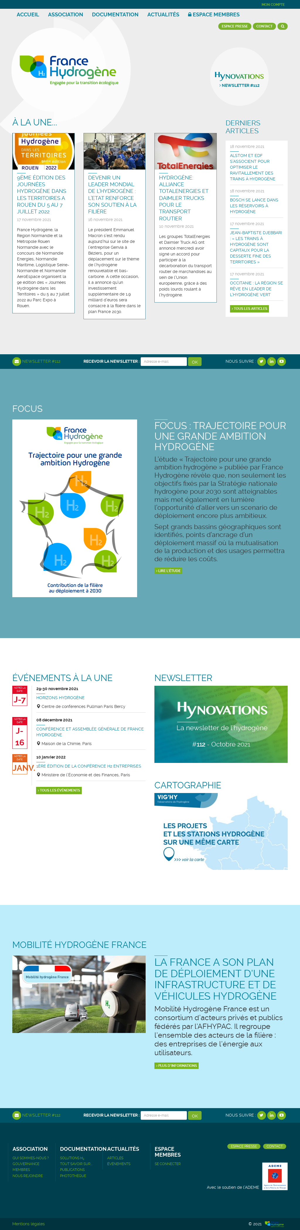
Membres (21, 1170)
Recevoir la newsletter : (111, 361)
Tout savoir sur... (76, 1164)
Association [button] (65, 14)
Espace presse (235, 26)
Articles (115, 1158)
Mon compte (273, 5)
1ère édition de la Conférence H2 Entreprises (88, 766)
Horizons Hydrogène (60, 697)
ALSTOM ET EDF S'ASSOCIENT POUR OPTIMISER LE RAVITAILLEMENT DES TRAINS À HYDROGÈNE (252, 167)
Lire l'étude (168, 571)
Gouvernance (26, 1164)
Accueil (28, 14)
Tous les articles (249, 309)
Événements (118, 1164)
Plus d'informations (176, 1066)
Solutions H (72, 1158)
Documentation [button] (115, 14)
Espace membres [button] (214, 14)
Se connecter (168, 1164)
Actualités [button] (163, 14)
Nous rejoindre (28, 1176)
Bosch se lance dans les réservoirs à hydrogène (254, 206)
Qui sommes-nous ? (31, 1158)
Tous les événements (59, 790)
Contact (264, 26)
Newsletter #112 (36, 361)
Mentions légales (28, 1224)
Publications (72, 1170)
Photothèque (73, 1176)
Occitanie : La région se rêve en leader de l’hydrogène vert (256, 289)
